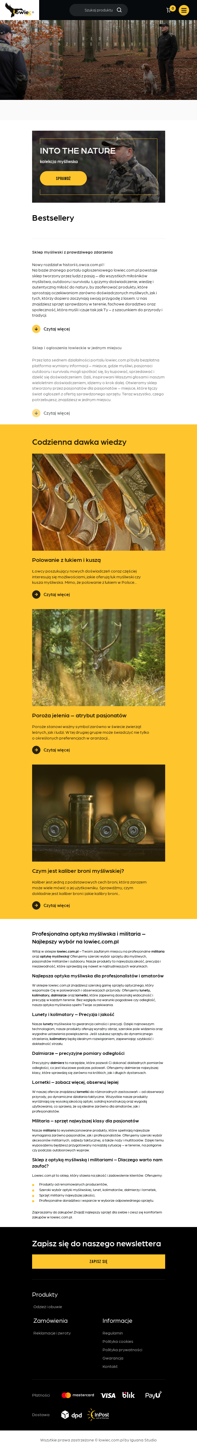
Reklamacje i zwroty (52, 1332)
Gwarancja (113, 1357)
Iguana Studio (143, 1439)
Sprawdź (63, 178)
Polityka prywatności (122, 1349)
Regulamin (113, 1332)
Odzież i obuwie (47, 1306)
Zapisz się (98, 1261)
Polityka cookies (118, 1341)
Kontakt (110, 1366)
